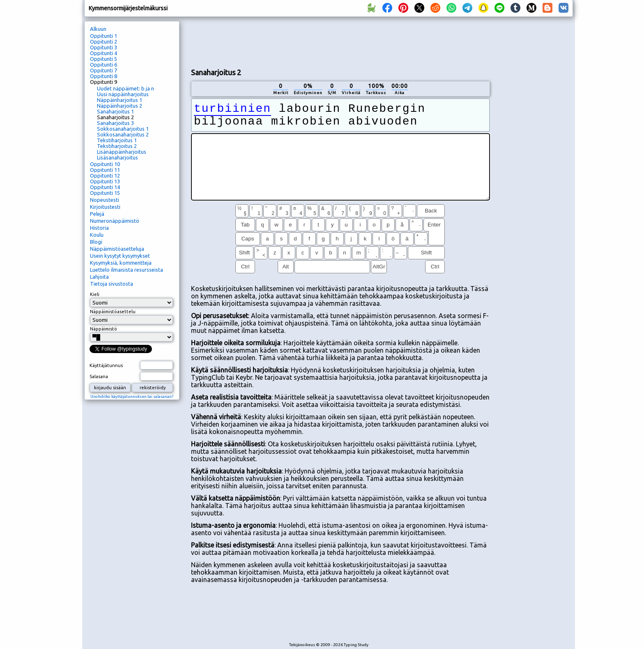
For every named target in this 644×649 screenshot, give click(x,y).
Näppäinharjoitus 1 (119, 100)
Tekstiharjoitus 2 (117, 146)
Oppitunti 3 (103, 47)
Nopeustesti (104, 200)
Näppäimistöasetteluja (117, 249)
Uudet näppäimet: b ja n (125, 88)
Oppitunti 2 (103, 41)
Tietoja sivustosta (111, 283)
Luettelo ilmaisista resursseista (126, 270)
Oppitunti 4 (103, 53)
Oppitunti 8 (103, 76)
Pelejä (97, 214)
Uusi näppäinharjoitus (123, 94)
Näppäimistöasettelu (113, 311)
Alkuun (98, 29)
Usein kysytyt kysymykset (120, 256)
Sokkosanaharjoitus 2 (123, 134)
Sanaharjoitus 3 (115, 123)
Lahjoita (99, 276)
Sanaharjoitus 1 (115, 111)
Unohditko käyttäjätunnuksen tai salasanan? (131, 396)
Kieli (94, 294)
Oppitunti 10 (105, 164)
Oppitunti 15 (105, 193)
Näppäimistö (103, 328)
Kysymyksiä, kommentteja (121, 263)
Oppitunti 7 (103, 70)
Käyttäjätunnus (106, 365)
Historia (99, 228)
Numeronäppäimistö (114, 221)
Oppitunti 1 (103, 36)
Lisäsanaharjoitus (117, 157)
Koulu (97, 235)
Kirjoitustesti (105, 207)
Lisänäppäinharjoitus (121, 152)
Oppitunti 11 (105, 170)
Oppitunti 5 (103, 59)
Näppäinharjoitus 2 (119, 106)
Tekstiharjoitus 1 (117, 140)
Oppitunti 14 (105, 187)
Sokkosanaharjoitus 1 (123, 129)
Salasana (99, 376)
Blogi (96, 242)
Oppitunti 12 (105, 175)
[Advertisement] (340, 41)
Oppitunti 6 (103, 64)
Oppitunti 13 (105, 181)
